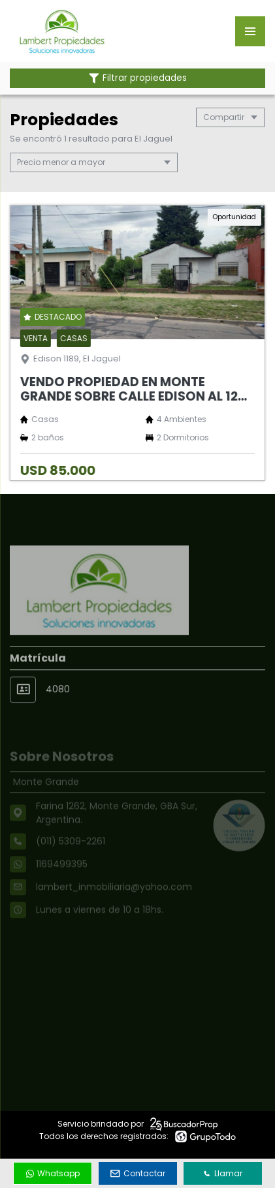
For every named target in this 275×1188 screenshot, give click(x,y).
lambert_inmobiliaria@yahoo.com (114, 900)
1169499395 (62, 877)
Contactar (137, 1173)
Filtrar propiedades (138, 78)
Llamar (222, 1173)
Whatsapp (53, 1173)
